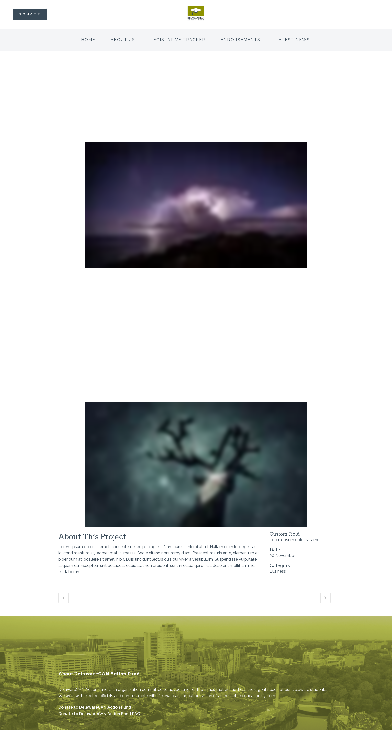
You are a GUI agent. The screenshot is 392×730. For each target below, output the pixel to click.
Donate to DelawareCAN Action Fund (94, 707)
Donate (29, 14)
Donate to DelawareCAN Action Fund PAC (99, 713)
